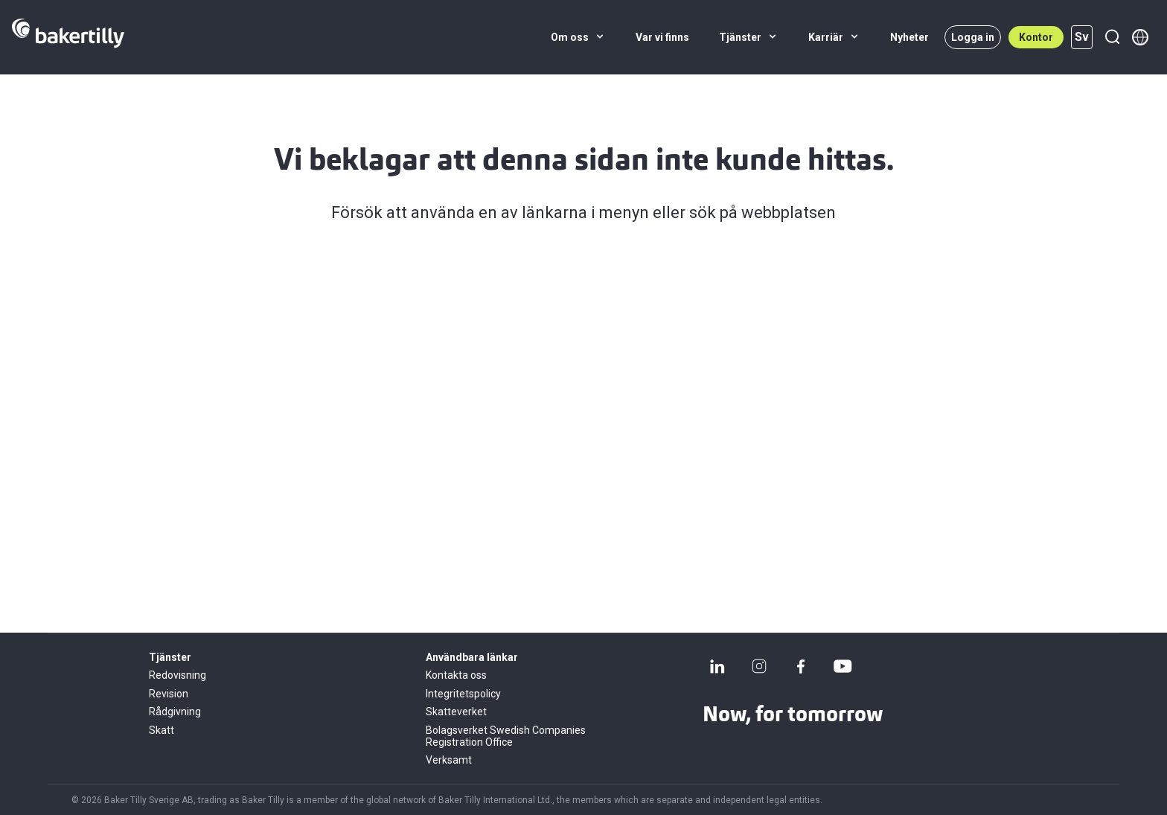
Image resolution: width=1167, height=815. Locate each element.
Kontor (1036, 37)
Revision (168, 694)
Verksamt (449, 760)
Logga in (972, 37)
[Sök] (1112, 37)
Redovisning (177, 675)
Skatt (161, 730)
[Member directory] (1140, 37)
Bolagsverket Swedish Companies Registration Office (506, 736)
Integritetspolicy (463, 694)
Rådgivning (175, 711)
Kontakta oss (456, 675)
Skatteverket (456, 711)
